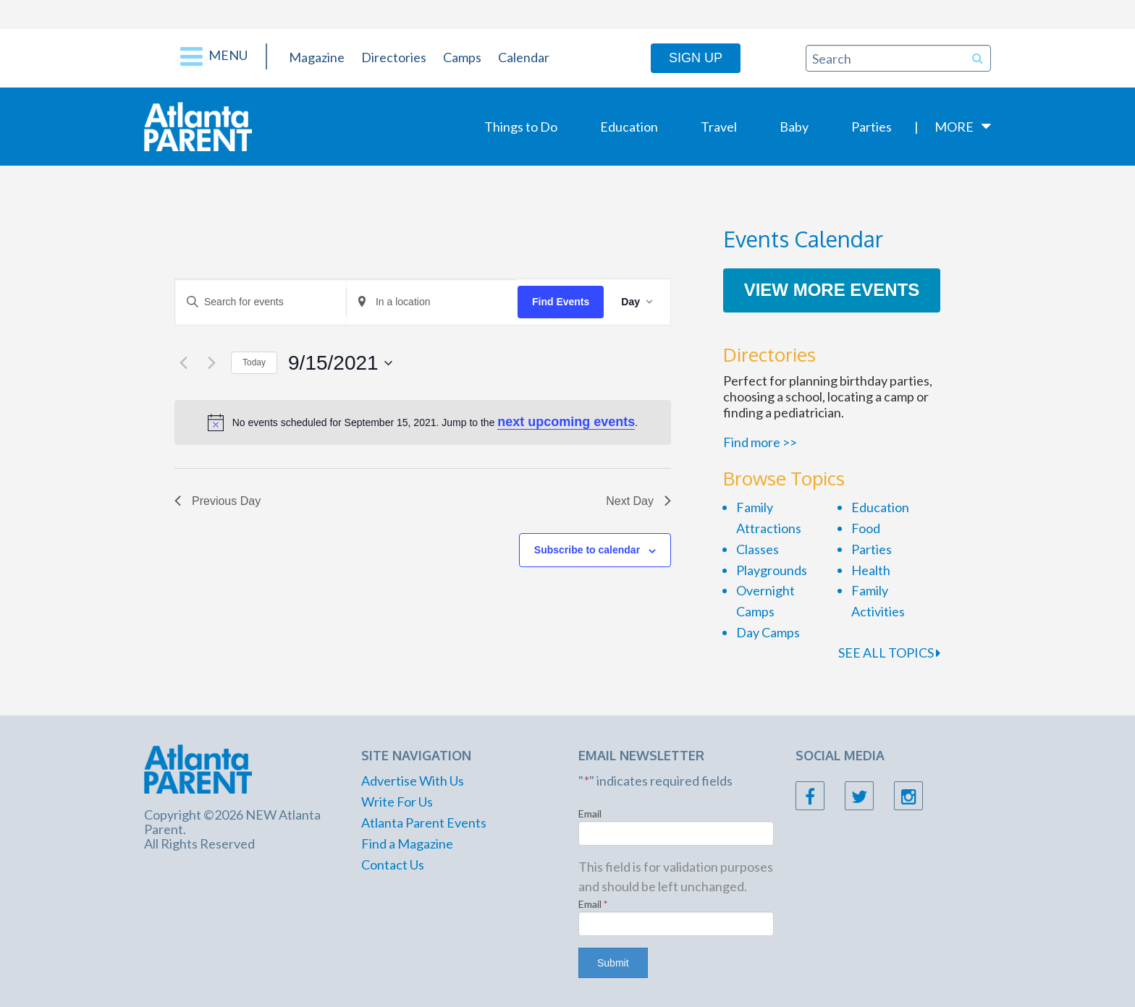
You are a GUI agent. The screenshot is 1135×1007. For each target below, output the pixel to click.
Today (254, 362)
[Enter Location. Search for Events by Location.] (432, 302)
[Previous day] (183, 363)
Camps (462, 57)
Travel (719, 127)
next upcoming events (566, 422)
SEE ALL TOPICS (889, 652)
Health (870, 570)
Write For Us (397, 802)
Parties (871, 127)
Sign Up (695, 58)
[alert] (422, 422)
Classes (757, 549)
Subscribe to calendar (587, 550)
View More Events (832, 289)
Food (865, 528)
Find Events (560, 301)
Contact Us (392, 864)
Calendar (523, 57)
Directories (393, 57)
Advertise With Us (412, 781)
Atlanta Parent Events (423, 822)
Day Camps (768, 632)
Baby (794, 127)
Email (590, 813)
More (954, 127)
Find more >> (760, 442)
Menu (214, 56)
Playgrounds (771, 570)
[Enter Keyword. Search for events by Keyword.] (260, 302)
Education (629, 127)
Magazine (317, 57)
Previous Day (217, 501)
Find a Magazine (407, 843)
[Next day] (211, 363)
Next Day (638, 501)
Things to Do (520, 127)
